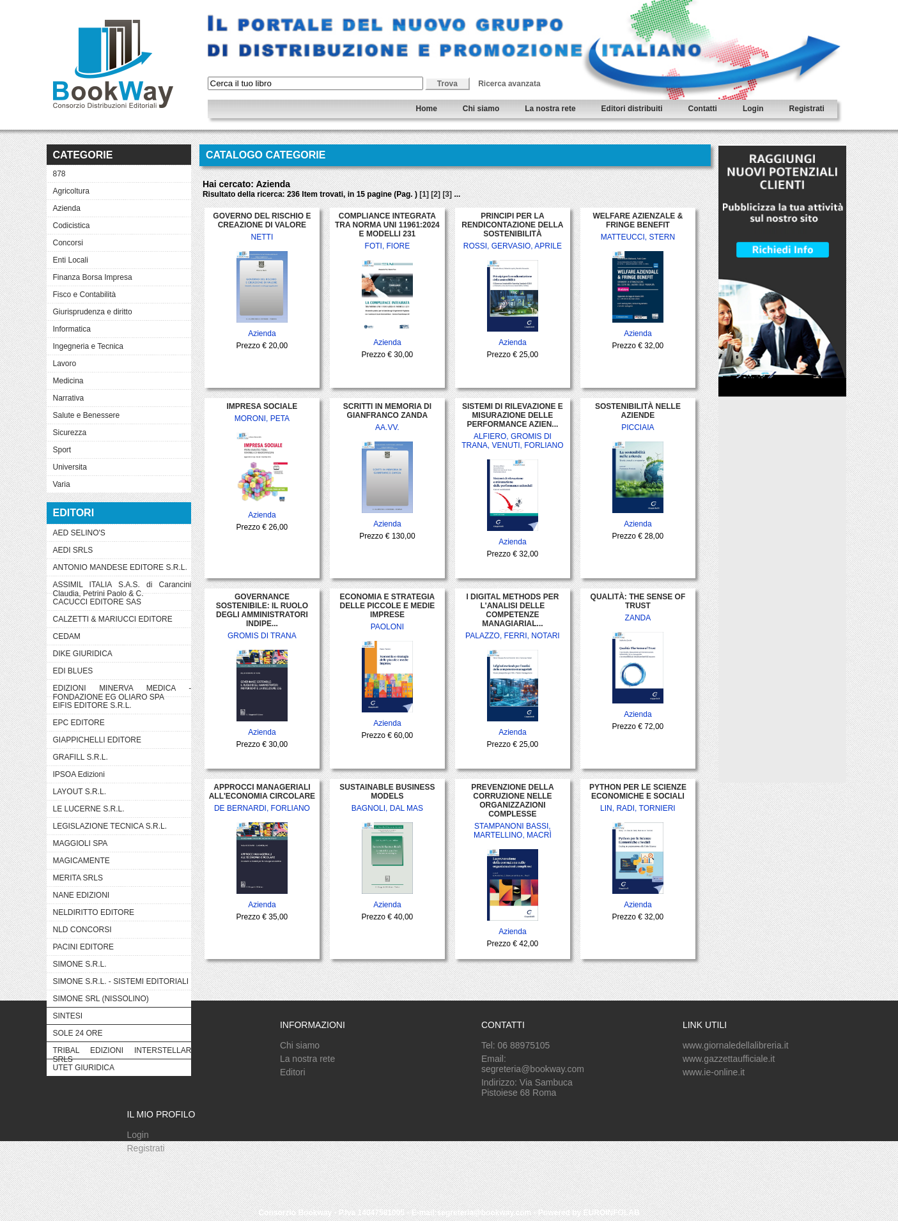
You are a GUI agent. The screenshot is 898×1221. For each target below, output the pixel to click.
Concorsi (68, 242)
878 (59, 173)
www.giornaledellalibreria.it (736, 1045)
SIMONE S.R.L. (80, 964)
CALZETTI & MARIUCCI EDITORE (113, 619)
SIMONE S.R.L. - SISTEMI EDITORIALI (121, 981)
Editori (293, 1072)
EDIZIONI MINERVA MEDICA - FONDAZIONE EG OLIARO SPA (122, 690)
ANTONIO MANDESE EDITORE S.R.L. (120, 567)
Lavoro (65, 363)
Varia (61, 484)
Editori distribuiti (632, 108)
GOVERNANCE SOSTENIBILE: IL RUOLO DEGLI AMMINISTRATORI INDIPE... (262, 610)
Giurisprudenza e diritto (92, 311)
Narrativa (68, 398)
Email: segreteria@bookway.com (532, 1064)
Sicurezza (70, 432)
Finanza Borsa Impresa (92, 277)
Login (753, 108)
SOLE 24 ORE (78, 1033)
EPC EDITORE (79, 722)
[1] (424, 194)
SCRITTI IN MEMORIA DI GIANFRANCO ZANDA (387, 411)
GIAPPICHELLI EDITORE (97, 739)
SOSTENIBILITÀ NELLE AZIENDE (638, 411)
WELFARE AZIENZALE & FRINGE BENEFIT (637, 220)
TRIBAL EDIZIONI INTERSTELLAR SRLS (122, 1052)
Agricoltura (71, 191)
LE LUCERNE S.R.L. (89, 808)
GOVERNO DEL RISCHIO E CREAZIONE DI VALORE (262, 220)
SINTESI (68, 1015)
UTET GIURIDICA (83, 1067)
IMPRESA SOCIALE (261, 406)
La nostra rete (550, 108)
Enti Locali (70, 260)
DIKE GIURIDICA (82, 653)
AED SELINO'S (79, 532)
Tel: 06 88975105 (515, 1045)
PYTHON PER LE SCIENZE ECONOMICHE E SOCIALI (637, 792)
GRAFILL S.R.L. (80, 757)
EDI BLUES (73, 670)
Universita (70, 467)
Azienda (67, 208)
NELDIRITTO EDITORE (94, 912)
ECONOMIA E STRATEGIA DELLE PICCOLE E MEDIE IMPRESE (387, 605)
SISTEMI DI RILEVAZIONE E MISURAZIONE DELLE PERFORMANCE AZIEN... (512, 415)
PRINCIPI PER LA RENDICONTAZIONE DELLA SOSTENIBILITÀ (512, 224)
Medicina (68, 380)
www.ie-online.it (714, 1072)
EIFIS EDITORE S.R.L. (92, 705)
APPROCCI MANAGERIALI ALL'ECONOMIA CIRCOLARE (262, 792)
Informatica (72, 329)
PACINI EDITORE (83, 946)
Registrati (806, 108)
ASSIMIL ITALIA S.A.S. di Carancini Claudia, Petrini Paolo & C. (122, 586)
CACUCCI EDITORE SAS (97, 601)
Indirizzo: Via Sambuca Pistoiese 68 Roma (527, 1087)
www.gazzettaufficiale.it (729, 1059)
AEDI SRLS (73, 550)
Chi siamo (481, 108)
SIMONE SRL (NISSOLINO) (101, 998)
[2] (435, 194)
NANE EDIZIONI (81, 895)
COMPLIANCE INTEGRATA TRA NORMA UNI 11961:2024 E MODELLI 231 (387, 224)
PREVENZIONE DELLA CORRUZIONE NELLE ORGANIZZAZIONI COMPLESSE (512, 800)
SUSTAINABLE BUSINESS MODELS (387, 792)
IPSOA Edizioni (79, 774)
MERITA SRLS (78, 877)
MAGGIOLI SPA (80, 843)
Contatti (702, 108)
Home (426, 108)
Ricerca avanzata (509, 83)
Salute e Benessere (86, 415)
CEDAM (67, 636)
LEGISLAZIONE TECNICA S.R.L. (110, 826)
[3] (447, 194)
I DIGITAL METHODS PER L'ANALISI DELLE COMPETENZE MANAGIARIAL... (512, 610)
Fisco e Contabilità (84, 294)
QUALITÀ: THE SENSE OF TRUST (638, 601)
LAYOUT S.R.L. (80, 791)
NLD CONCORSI (82, 929)
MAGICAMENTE (81, 860)
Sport (62, 449)
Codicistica (71, 225)
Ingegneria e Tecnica (88, 346)
